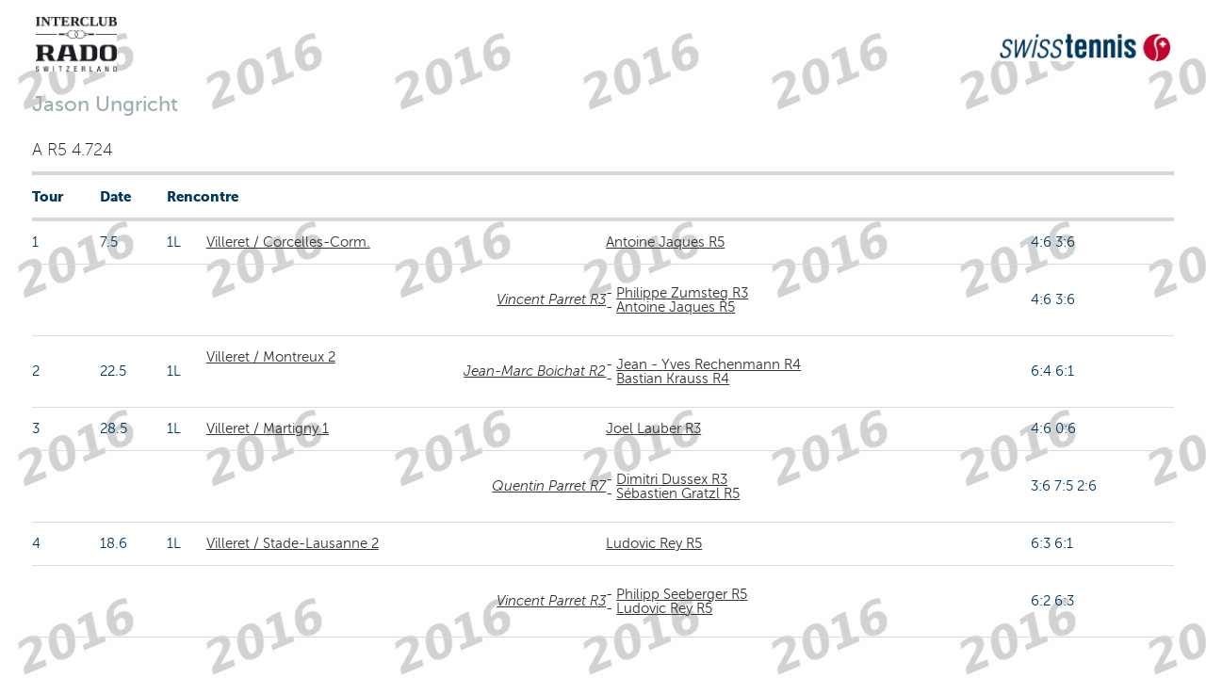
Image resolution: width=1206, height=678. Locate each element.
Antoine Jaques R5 (665, 242)
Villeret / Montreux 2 (270, 356)
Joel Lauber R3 (653, 428)
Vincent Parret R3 (551, 299)
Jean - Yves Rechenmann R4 (708, 364)
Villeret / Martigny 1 (267, 428)
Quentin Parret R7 (549, 485)
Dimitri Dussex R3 (671, 479)
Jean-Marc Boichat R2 (535, 371)
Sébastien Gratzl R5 (678, 493)
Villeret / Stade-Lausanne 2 (292, 543)
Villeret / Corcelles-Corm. (288, 242)
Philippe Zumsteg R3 (682, 292)
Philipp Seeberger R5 (681, 594)
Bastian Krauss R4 (672, 378)
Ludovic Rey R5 (654, 543)
